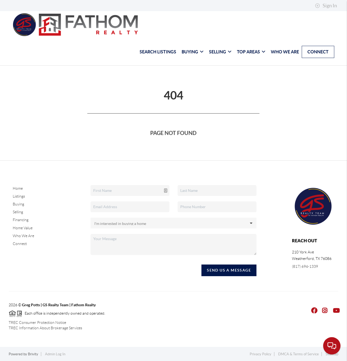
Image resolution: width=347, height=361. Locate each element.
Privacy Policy (260, 354)
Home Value (23, 228)
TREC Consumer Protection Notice (37, 322)
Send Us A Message (229, 270)
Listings (19, 196)
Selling (220, 51)
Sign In (326, 5)
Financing (20, 220)
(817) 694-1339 (305, 266)
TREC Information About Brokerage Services (45, 328)
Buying (193, 51)
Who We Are (285, 51)
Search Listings (158, 51)
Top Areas (251, 51)
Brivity (33, 354)
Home (18, 188)
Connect (318, 51)
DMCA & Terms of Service (298, 354)
